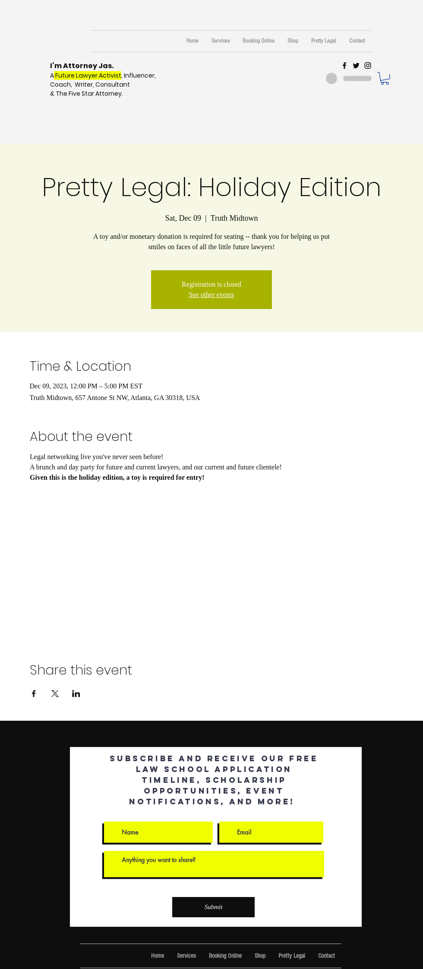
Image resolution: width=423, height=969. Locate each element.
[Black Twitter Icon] (356, 65)
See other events (211, 294)
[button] (384, 78)
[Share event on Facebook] (34, 693)
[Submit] (213, 907)
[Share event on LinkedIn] (76, 693)
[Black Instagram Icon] (367, 65)
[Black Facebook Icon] (344, 65)
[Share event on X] (55, 693)
